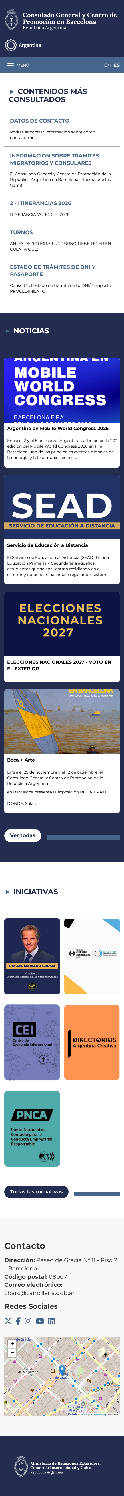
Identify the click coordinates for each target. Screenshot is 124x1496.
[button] (62, 1371)
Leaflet (82, 1414)
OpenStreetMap (99, 1414)
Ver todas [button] (22, 835)
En (107, 65)
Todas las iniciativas (36, 1192)
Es (117, 65)
